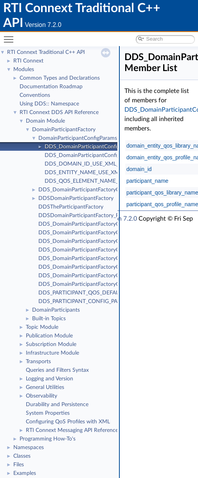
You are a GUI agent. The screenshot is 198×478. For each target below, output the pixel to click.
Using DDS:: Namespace (49, 104)
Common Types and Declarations (60, 78)
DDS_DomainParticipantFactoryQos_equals (90, 224)
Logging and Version (49, 379)
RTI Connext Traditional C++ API (46, 52)
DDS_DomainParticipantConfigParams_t (93, 147)
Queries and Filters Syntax (57, 370)
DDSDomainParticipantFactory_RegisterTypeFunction (102, 215)
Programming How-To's (48, 439)
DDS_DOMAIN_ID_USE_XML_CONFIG (92, 164)
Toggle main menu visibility (10, 36)
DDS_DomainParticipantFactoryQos (82, 190)
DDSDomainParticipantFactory (75, 198)
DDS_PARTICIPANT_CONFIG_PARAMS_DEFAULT (98, 301)
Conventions (35, 95)
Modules (23, 69)
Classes (22, 456)
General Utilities (45, 387)
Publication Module (49, 336)
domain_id (139, 169)
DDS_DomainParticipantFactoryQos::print (89, 232)
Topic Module (42, 327)
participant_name (147, 181)
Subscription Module (51, 344)
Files (18, 464)
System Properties (48, 413)
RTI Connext (28, 61)
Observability (41, 396)
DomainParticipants (56, 310)
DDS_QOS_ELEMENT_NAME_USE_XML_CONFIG (105, 181)
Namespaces (28, 447)
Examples (24, 473)
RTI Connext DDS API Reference (59, 112)
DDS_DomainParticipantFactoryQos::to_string (93, 241)
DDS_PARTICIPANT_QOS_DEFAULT (81, 293)
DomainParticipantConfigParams (77, 138)
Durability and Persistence (57, 404)
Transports (38, 361)
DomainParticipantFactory (63, 129)
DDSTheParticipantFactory (70, 207)
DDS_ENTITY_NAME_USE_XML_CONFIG (95, 172)
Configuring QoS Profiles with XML (68, 421)
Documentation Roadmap (51, 86)
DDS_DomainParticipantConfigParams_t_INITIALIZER (109, 155)
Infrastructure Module (52, 353)
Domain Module (45, 121)
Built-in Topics (49, 318)
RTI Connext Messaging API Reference (72, 430)
